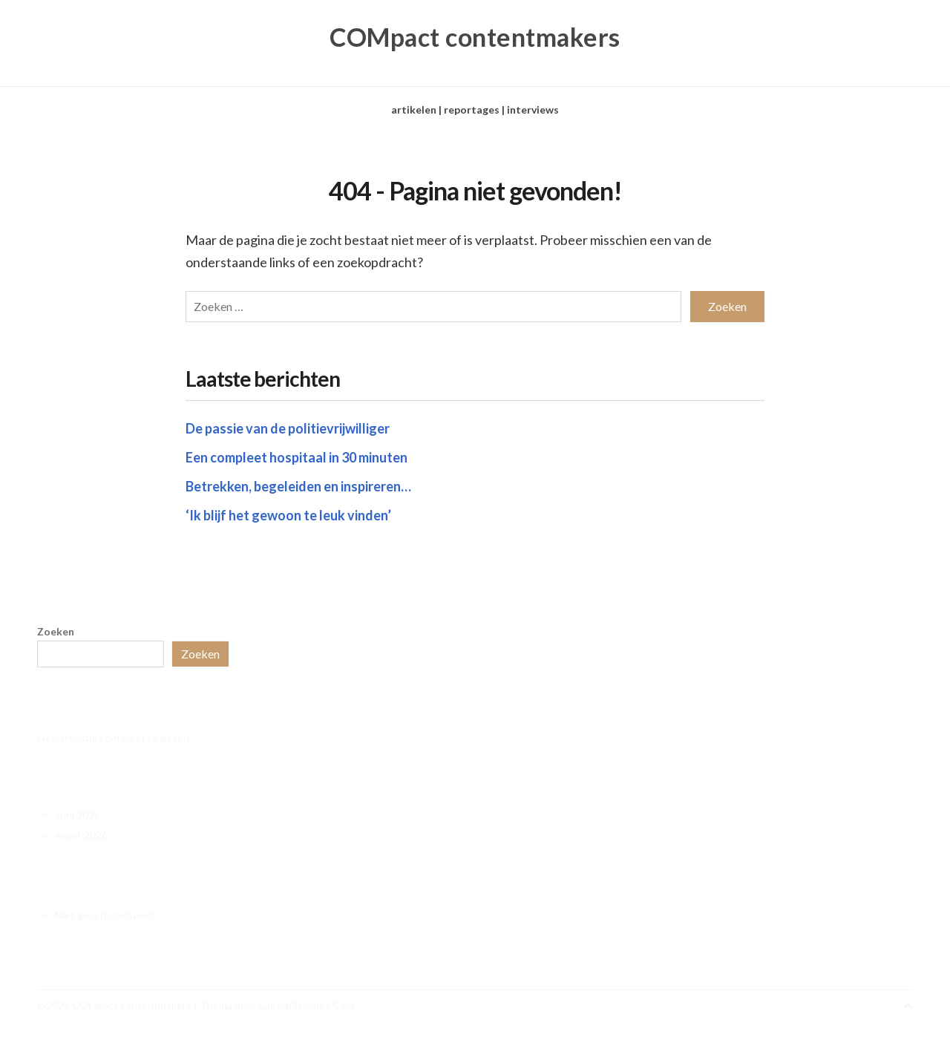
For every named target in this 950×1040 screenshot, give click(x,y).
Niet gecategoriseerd (104, 915)
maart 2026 (81, 834)
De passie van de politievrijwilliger (288, 428)
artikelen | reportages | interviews (475, 109)
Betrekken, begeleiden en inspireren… (298, 486)
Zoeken (55, 631)
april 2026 (77, 814)
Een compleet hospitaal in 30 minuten (296, 457)
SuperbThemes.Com (306, 1005)
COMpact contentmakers (475, 37)
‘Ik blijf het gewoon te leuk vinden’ (288, 515)
